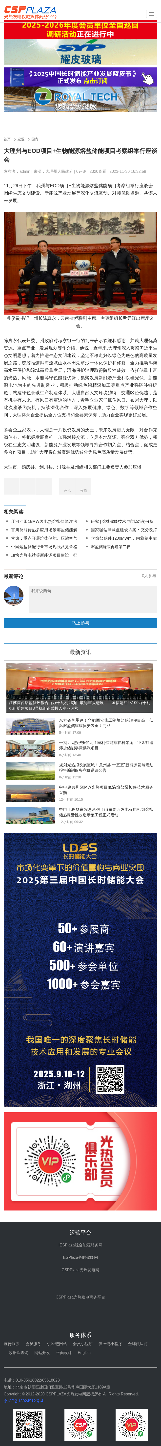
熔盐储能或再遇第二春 (110, 547)
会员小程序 (83, 1344)
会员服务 (33, 1344)
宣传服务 (12, 1344)
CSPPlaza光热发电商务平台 (80, 1297)
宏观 (21, 139)
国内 (34, 139)
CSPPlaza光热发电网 (81, 1270)
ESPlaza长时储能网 (80, 1257)
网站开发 (42, 1353)
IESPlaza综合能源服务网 (80, 1245)
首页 (7, 139)
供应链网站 (57, 1344)
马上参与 (80, 622)
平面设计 (64, 1353)
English (84, 1353)
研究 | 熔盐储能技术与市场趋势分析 (122, 521)
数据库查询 (18, 1353)
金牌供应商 (138, 1344)
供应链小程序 (110, 1344)
